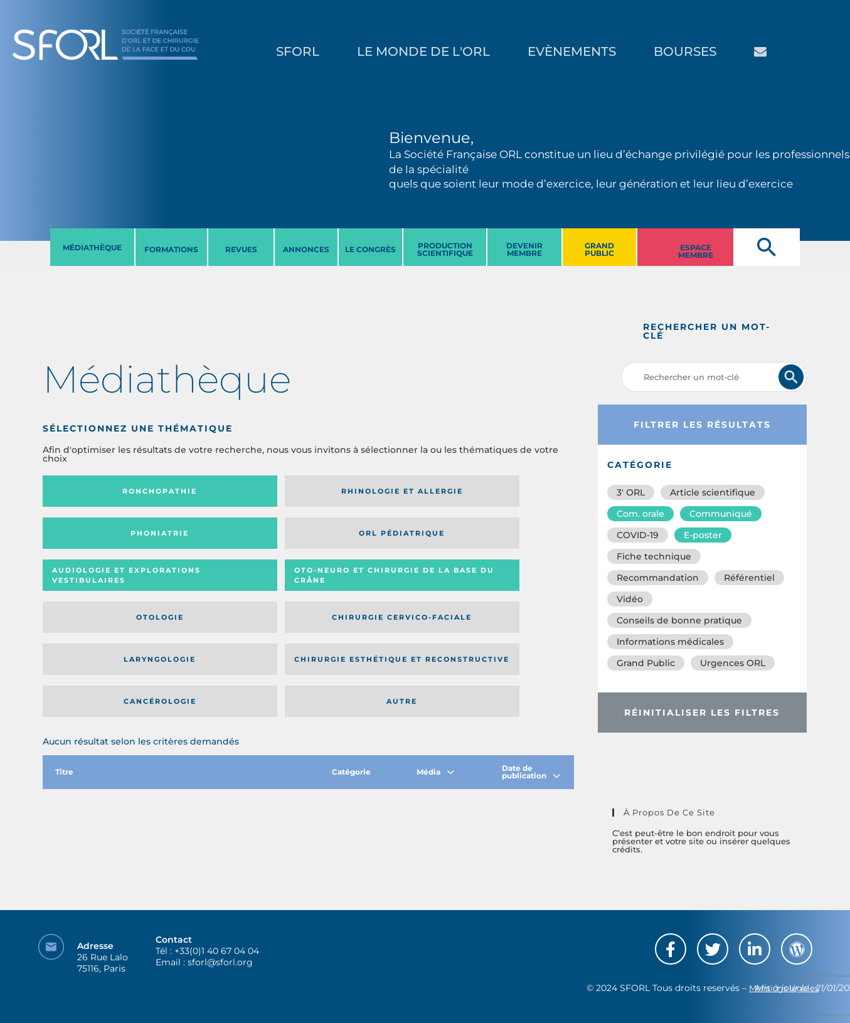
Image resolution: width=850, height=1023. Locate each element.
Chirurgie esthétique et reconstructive (227, 588)
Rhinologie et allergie (221, 491)
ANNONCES (306, 249)
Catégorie (358, 662)
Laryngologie (104, 587)
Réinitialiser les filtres (702, 712)
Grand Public (646, 663)
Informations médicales (670, 641)
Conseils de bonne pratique (679, 620)
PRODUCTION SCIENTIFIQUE (445, 249)
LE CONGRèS (370, 249)
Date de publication (531, 662)
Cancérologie (369, 587)
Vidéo (630, 599)
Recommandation (658, 577)
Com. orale (640, 513)
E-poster (703, 535)
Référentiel (749, 577)
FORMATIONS (171, 249)
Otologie (369, 537)
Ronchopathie (103, 491)
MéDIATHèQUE (92, 247)
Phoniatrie (370, 491)
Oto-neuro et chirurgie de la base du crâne (226, 537)
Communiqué (720, 513)
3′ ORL (631, 492)
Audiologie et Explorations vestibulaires (88, 537)
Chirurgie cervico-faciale (500, 537)
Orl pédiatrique (502, 491)
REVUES (241, 249)
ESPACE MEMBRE (695, 251)
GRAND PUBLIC (599, 249)
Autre (502, 587)
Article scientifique (712, 492)
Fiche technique (654, 556)
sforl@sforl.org (220, 945)
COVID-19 (638, 535)
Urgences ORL (732, 663)
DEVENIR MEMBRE (524, 249)
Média (435, 662)
